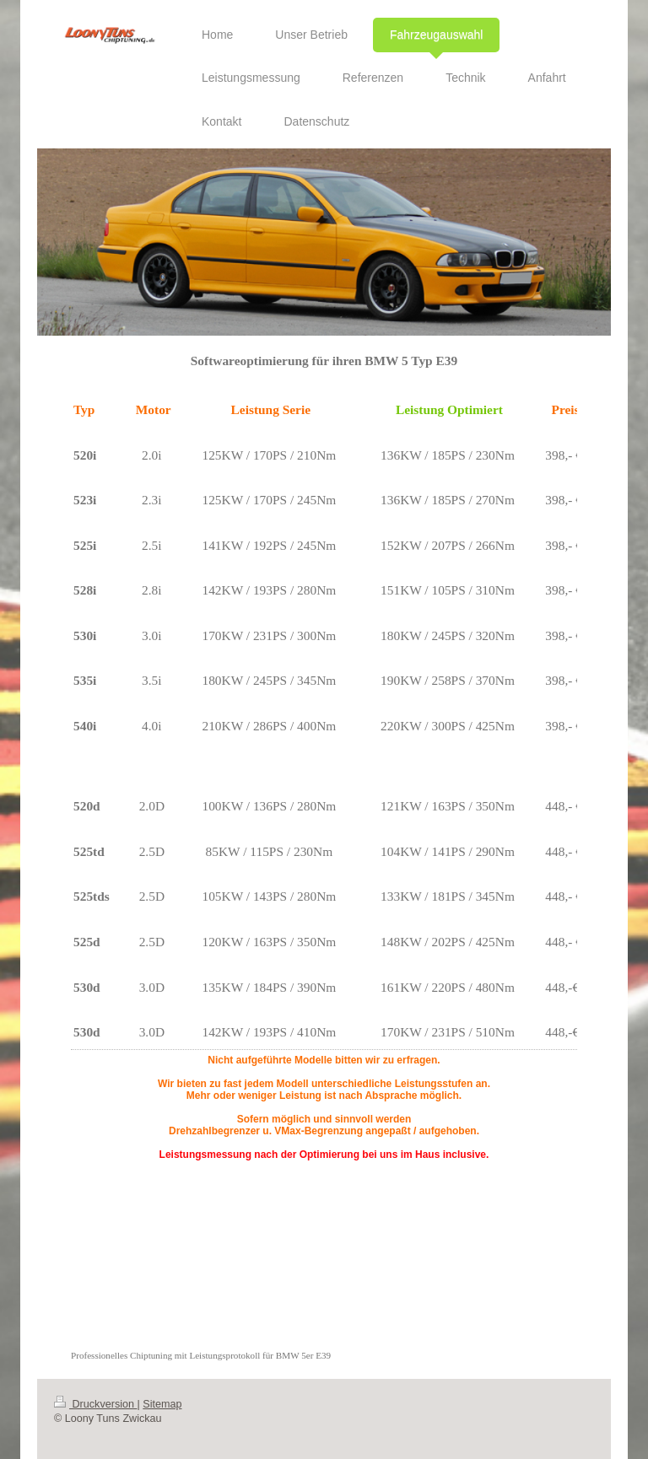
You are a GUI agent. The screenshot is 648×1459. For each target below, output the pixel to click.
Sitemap (162, 1404)
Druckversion (95, 1404)
